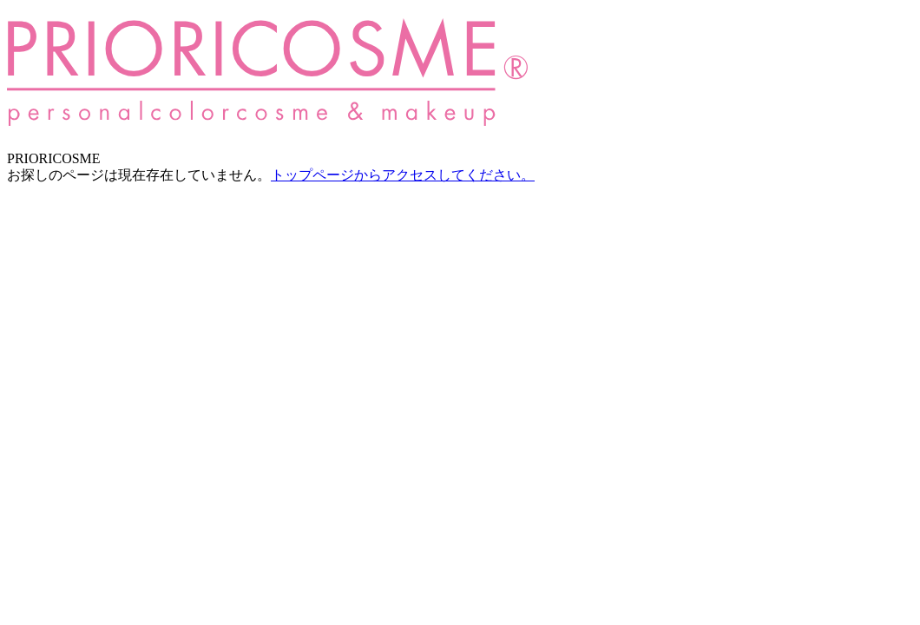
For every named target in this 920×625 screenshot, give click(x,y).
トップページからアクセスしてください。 (403, 175)
